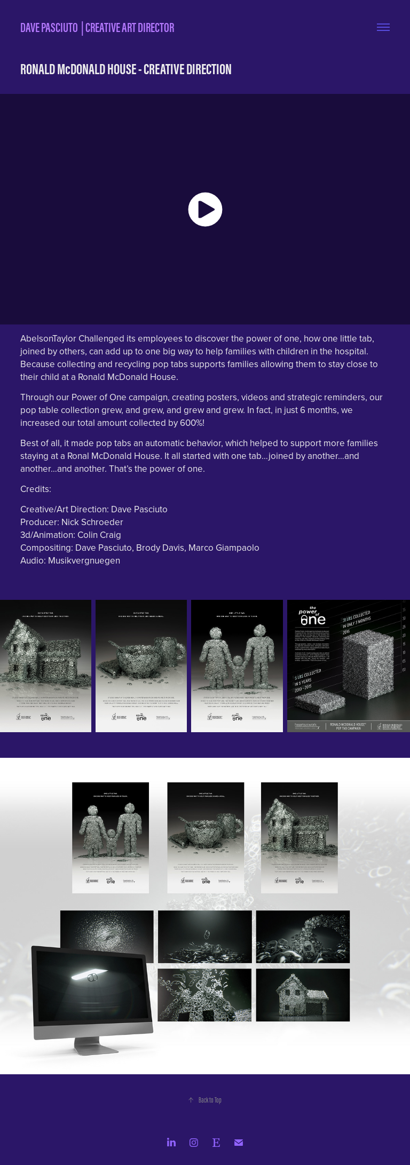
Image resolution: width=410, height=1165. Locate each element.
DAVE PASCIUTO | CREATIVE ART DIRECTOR (97, 27)
